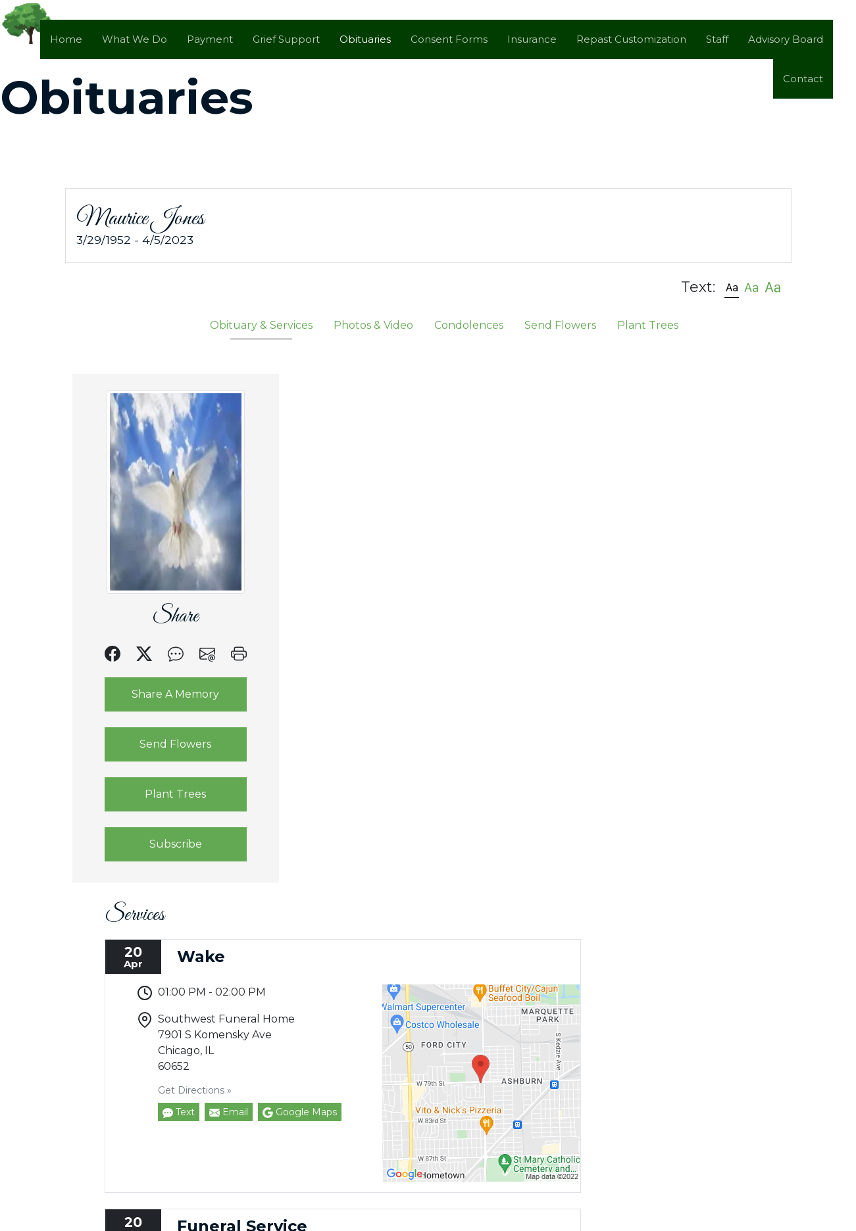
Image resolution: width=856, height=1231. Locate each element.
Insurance (532, 39)
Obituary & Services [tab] (261, 324)
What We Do (134, 39)
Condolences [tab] (468, 324)
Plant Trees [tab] (647, 324)
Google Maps (481, 593)
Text (360, 593)
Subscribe (160, 843)
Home (66, 39)
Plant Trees (159, 793)
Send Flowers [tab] (560, 324)
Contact (803, 78)
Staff (717, 39)
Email (410, 593)
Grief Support (286, 39)
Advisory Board (785, 39)
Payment (210, 39)
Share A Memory (159, 693)
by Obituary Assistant (334, 1223)
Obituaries (365, 39)
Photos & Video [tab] (373, 324)
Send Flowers (159, 743)
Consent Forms (449, 39)
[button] (731, 286)
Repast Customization (631, 39)
